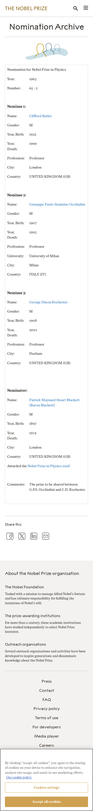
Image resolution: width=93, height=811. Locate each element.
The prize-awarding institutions (32, 616)
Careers (46, 745)
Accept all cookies (46, 802)
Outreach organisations (25, 644)
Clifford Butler (40, 116)
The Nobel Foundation (24, 587)
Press (47, 681)
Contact (46, 690)
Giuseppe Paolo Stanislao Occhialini (57, 204)
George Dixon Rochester (48, 302)
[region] (46, 780)
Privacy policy (46, 708)
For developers (46, 727)
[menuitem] (46, 681)
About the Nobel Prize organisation (42, 573)
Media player (46, 736)
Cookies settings (46, 787)
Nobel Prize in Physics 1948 (49, 466)
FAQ (46, 699)
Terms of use (46, 717)
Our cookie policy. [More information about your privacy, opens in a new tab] (19, 777)
